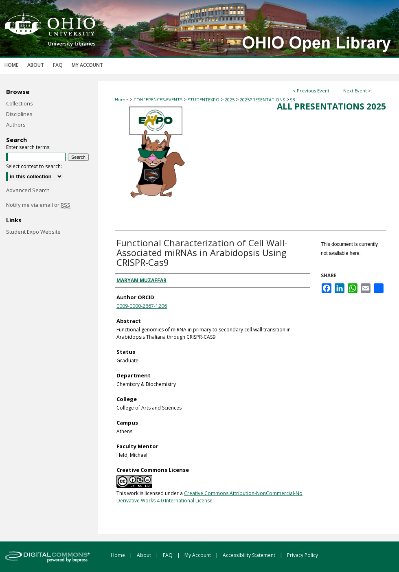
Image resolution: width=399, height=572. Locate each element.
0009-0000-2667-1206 (141, 305)
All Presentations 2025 (331, 106)
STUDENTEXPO (204, 99)
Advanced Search (28, 190)
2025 (230, 99)
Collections (19, 103)
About (144, 555)
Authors (16, 124)
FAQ (168, 555)
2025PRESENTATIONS (263, 99)
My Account (198, 555)
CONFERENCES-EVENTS (159, 99)
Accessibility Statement (249, 555)
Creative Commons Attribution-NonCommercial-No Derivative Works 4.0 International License (209, 497)
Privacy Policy (302, 555)
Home (121, 99)
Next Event (355, 91)
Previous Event (313, 91)
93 (292, 99)
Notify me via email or (38, 204)
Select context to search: (34, 166)
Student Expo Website (33, 231)
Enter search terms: (28, 147)
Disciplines (19, 114)
